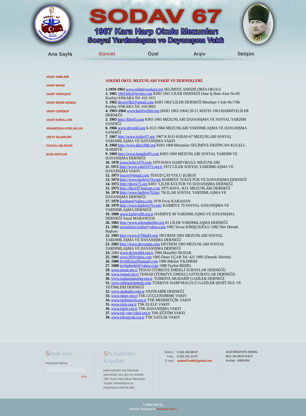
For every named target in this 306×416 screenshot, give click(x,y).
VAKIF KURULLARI (59, 120)
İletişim (246, 53)
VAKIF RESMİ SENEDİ (61, 102)
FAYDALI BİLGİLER (59, 145)
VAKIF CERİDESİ (57, 111)
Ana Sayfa (60, 54)
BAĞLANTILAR (56, 154)
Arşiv (199, 53)
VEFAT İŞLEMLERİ (58, 137)
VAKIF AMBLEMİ (57, 77)
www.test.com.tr (167, 409)
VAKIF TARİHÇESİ (58, 94)
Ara (84, 376)
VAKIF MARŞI (55, 85)
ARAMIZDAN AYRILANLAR (64, 128)
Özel (153, 53)
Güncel (106, 53)
